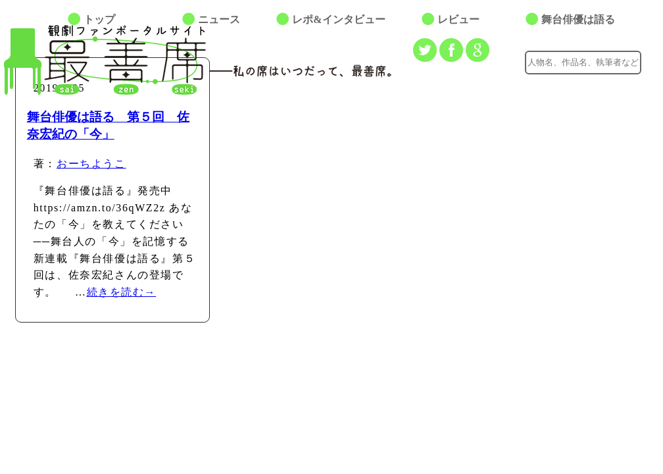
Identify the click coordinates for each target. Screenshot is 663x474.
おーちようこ (91, 163)
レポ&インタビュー (338, 19)
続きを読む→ (122, 292)
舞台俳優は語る (578, 19)
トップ (99, 19)
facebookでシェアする (451, 50)
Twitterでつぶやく (425, 50)
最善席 (115, 60)
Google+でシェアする (477, 50)
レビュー (458, 19)
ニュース (219, 19)
